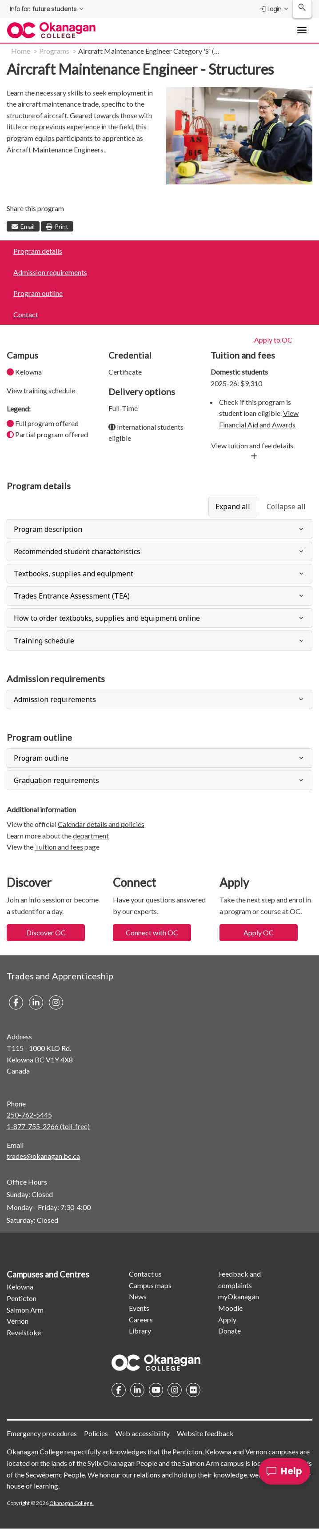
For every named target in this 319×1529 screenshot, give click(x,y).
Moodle (230, 1308)
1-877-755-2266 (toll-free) (48, 1126)
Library (140, 1330)
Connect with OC (152, 932)
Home (20, 51)
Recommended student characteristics (77, 551)
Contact (25, 314)
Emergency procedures (42, 1433)
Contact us (145, 1274)
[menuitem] (47, 9)
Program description (48, 529)
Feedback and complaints (239, 1279)
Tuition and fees (59, 846)
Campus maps (150, 1285)
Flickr (193, 1390)
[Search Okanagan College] (302, 9)
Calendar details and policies (101, 824)
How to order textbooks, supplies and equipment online (107, 618)
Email (23, 226)
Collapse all (286, 506)
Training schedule (44, 641)
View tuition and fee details (252, 445)
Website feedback (205, 1433)
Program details (37, 251)
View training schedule (41, 390)
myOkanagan (238, 1296)
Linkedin (137, 1390)
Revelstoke (24, 1332)
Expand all (232, 506)
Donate (229, 1330)
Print (57, 226)
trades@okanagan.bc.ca (43, 1156)
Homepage (156, 1362)
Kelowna (20, 1286)
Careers (141, 1319)
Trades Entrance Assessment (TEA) (72, 596)
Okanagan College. (71, 1503)
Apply (227, 1319)
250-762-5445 (29, 1114)
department (91, 835)
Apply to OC (273, 339)
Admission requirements (50, 272)
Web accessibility (142, 1433)
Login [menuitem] (270, 8)
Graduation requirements (56, 780)
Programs (54, 51)
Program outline (38, 293)
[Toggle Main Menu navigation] (302, 30)
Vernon (17, 1321)
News (138, 1296)
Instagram (174, 1390)
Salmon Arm (25, 1309)
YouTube (156, 1390)
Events (139, 1308)
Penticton (21, 1298)
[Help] (284, 1471)
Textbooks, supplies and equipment (73, 574)
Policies (96, 1433)
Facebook (119, 1390)
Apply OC (258, 932)
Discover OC (46, 932)
